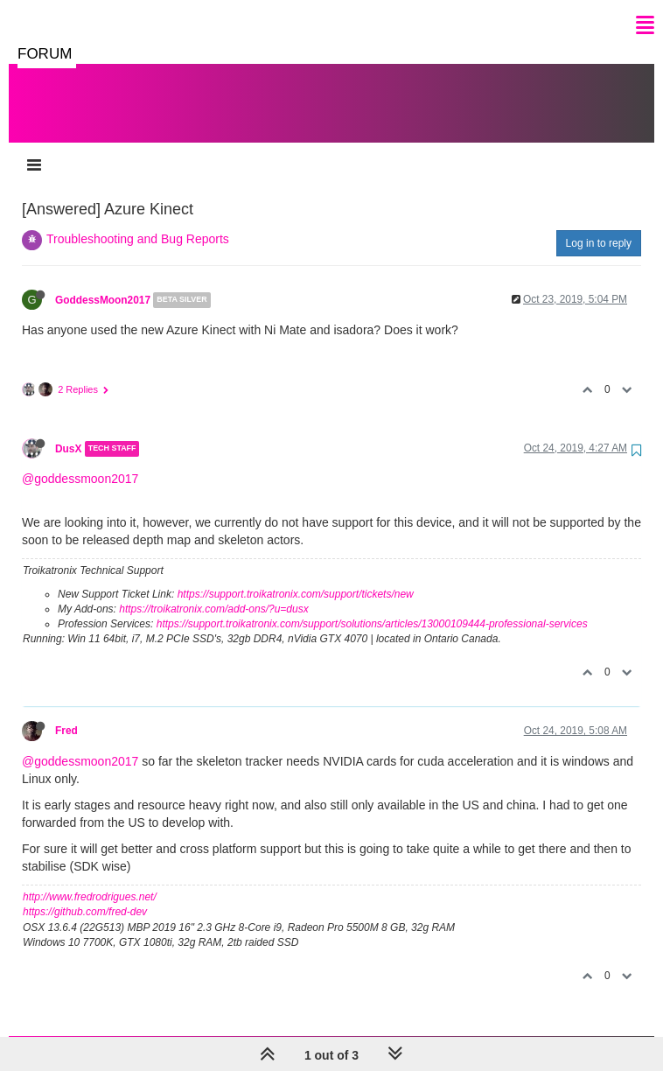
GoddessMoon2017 (102, 282)
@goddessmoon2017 (80, 461)
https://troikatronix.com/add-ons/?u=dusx (213, 591)
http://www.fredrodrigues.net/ (90, 879)
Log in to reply (599, 226)
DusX (68, 431)
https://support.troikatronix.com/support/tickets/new (296, 576)
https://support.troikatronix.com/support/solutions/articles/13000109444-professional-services (372, 606)
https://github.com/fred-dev (85, 894)
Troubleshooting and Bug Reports (137, 221)
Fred (66, 713)
